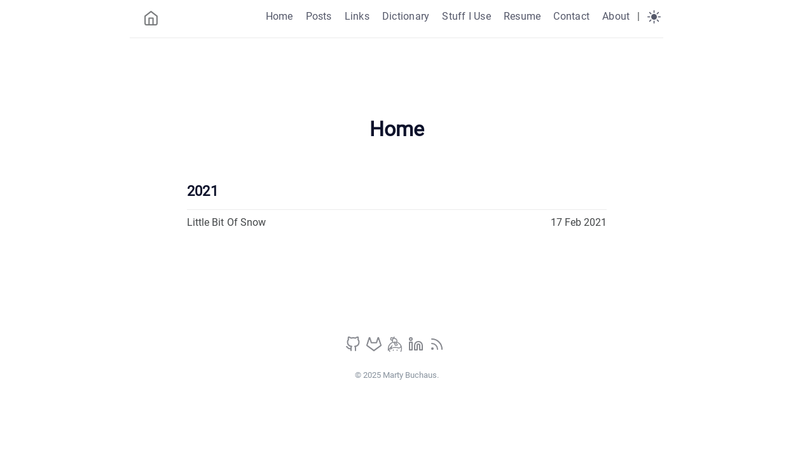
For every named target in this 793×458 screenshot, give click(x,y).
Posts (319, 16)
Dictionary (405, 16)
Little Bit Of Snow (226, 222)
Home (279, 16)
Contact (571, 16)
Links (357, 16)
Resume (522, 16)
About (616, 16)
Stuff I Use (466, 16)
